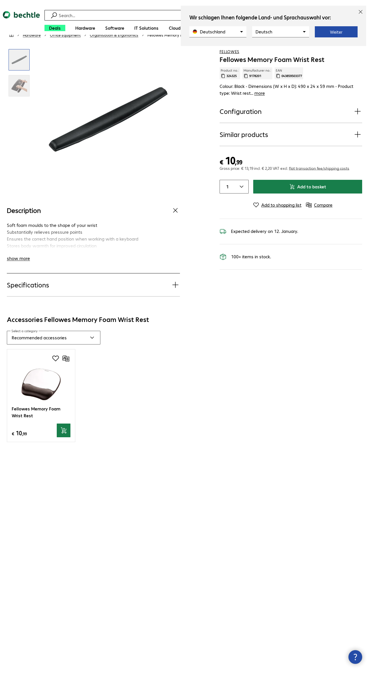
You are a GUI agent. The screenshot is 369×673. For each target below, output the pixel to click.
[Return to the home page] (21, 23)
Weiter (336, 32)
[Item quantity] (227, 203)
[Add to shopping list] (346, 51)
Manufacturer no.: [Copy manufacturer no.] (257, 90)
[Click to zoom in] (19, 76)
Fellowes (230, 68)
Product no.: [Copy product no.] (230, 90)
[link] (178, 52)
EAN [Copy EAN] (289, 90)
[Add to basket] (63, 447)
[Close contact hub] (355, 657)
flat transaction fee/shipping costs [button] (319, 184)
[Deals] (54, 28)
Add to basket (307, 203)
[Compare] (357, 51)
